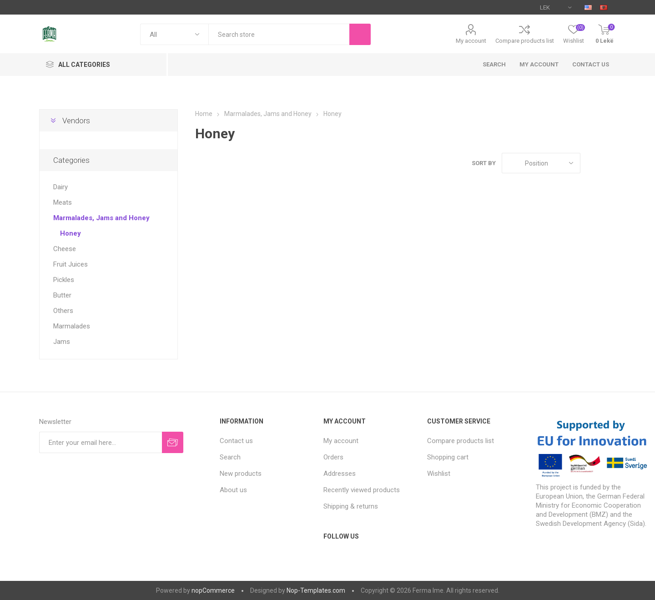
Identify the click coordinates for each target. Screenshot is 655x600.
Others (63, 311)
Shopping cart (448, 457)
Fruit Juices (70, 264)
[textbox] (278, 34)
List (609, 163)
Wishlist (438, 473)
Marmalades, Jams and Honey (101, 218)
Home (203, 113)
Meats (62, 202)
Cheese (64, 249)
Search (494, 64)
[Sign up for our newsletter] (100, 442)
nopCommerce (213, 590)
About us (233, 490)
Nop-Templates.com (316, 590)
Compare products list (524, 40)
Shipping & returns (350, 506)
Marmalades (71, 326)
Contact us (590, 64)
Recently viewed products (361, 490)
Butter (62, 295)
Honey (70, 233)
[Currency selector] (555, 7)
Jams (61, 342)
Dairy (60, 187)
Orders (333, 457)
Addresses (339, 473)
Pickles (63, 280)
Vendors (76, 120)
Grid (592, 163)
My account (471, 40)
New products (241, 473)
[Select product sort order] (541, 163)
